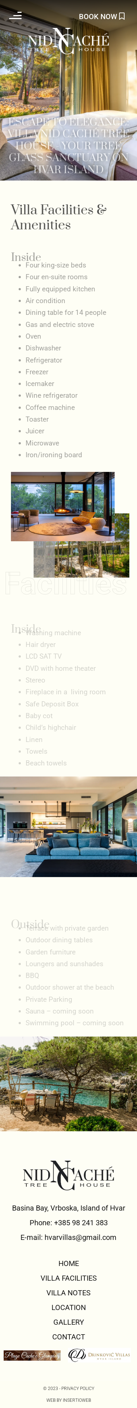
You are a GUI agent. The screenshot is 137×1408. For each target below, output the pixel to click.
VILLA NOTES (68, 1292)
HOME (68, 1263)
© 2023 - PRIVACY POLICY (68, 1388)
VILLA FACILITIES (69, 1278)
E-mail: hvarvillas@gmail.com (68, 1237)
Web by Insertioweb (68, 1400)
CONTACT (68, 1336)
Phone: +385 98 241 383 (69, 1222)
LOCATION (69, 1307)
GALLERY (68, 1322)
